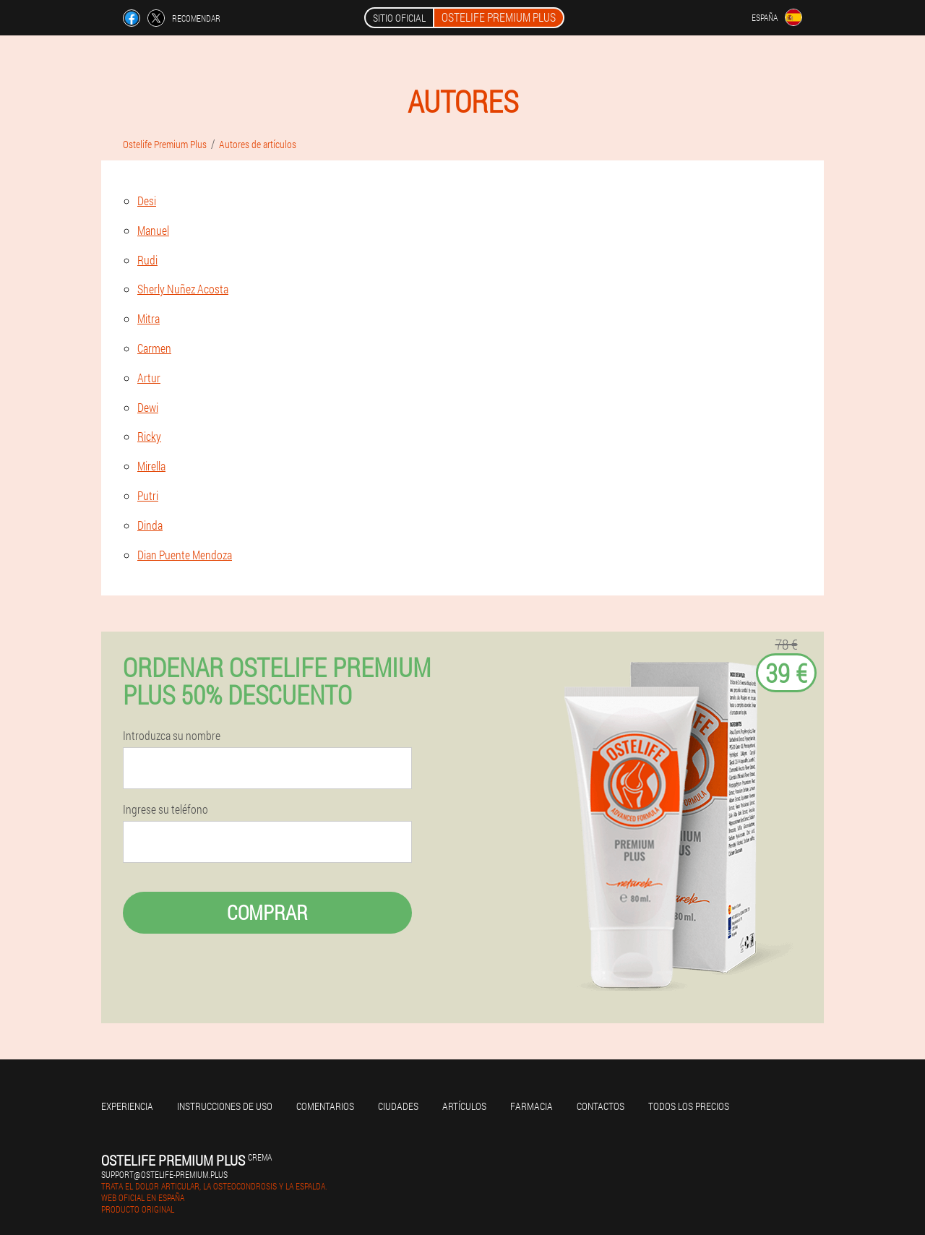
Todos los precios (688, 1106)
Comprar (267, 912)
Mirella (151, 465)
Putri (147, 495)
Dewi (147, 407)
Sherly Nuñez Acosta (182, 288)
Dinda (150, 525)
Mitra (148, 318)
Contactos (600, 1106)
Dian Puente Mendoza (184, 554)
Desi (146, 200)
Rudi (147, 259)
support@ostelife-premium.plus (164, 1174)
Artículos (464, 1106)
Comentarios (325, 1106)
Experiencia (127, 1106)
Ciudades (398, 1106)
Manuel (153, 230)
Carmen (154, 348)
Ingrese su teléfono (165, 809)
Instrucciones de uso (224, 1106)
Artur (148, 377)
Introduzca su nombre (171, 735)
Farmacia (531, 1106)
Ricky (149, 436)
